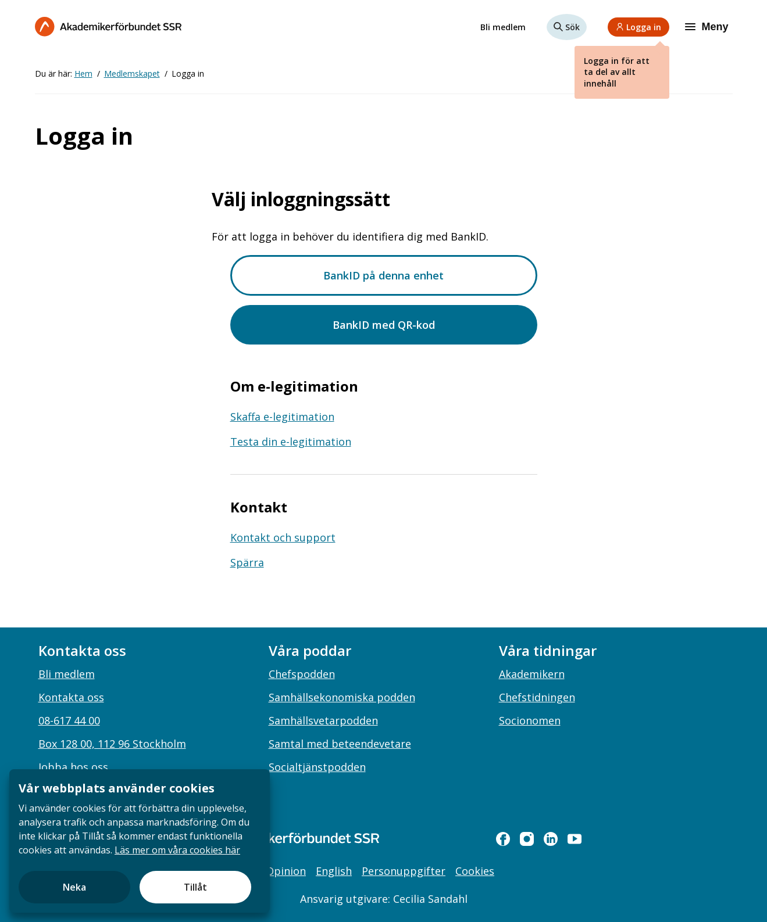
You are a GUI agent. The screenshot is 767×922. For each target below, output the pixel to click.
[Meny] (707, 27)
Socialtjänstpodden (317, 767)
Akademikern (532, 674)
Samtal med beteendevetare (340, 744)
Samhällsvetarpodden (323, 720)
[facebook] (503, 839)
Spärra (247, 562)
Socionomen (530, 720)
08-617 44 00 (69, 720)
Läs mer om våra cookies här (177, 850)
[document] (140, 841)
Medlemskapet (132, 73)
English (334, 871)
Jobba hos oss (73, 767)
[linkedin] (551, 839)
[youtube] (575, 839)
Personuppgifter (403, 871)
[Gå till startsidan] (279, 838)
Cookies (474, 871)
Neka (74, 887)
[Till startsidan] (108, 26)
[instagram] (527, 839)
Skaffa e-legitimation (282, 417)
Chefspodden (302, 674)
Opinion (286, 871)
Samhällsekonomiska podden (342, 697)
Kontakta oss (71, 697)
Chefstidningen (537, 697)
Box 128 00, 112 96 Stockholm (112, 744)
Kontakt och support (283, 537)
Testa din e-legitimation (290, 442)
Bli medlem (503, 27)
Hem (83, 73)
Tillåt (195, 887)
